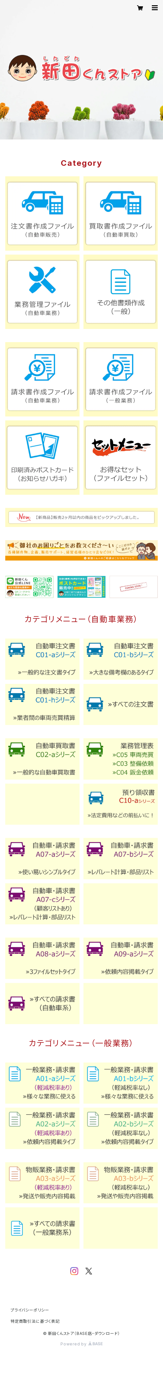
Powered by (81, 1343)
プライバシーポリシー (30, 1310)
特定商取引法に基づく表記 (35, 1321)
